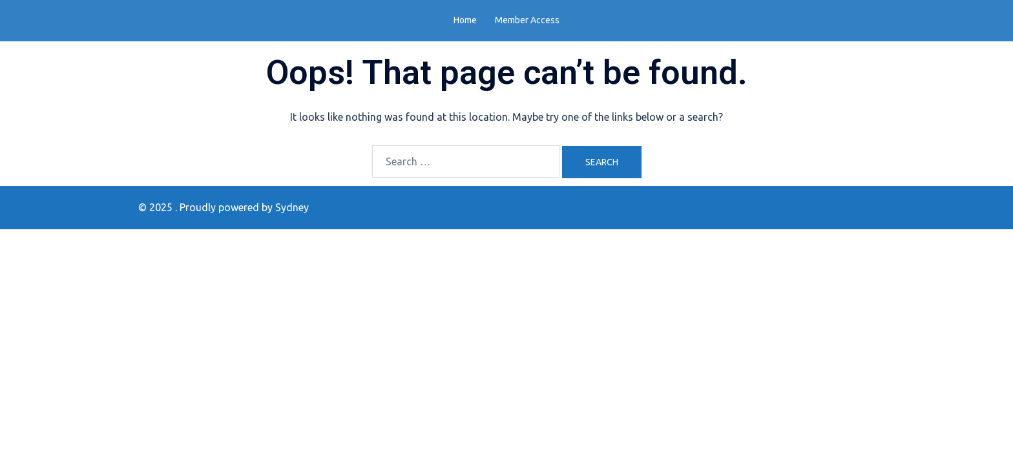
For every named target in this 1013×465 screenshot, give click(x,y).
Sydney (292, 207)
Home (465, 20)
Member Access (527, 20)
